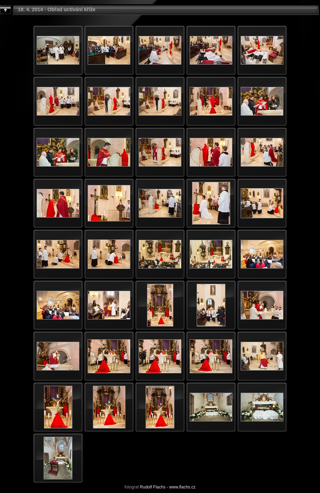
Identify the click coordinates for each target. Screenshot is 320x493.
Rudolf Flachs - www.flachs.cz (167, 487)
